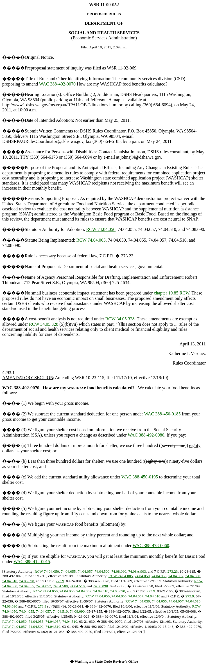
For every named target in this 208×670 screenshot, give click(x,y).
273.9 (60, 581)
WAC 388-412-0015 (31, 561)
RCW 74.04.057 (14, 626)
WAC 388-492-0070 (57, 84)
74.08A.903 (137, 571)
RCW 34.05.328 (120, 318)
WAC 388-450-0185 (162, 414)
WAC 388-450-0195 (139, 477)
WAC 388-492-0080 (146, 435)
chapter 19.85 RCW (171, 293)
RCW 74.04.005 (91, 240)
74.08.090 (118, 571)
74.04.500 (101, 571)
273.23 (173, 571)
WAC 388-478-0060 (151, 545)
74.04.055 (68, 571)
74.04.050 (142, 576)
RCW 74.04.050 (101, 229)
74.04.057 (85, 571)
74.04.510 (9, 581)
